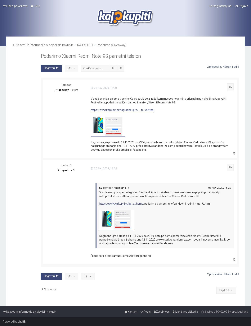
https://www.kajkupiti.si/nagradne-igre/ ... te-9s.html (122, 109)
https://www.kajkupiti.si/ (113, 203)
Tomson (66, 84)
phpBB (22, 321)
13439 (74, 89)
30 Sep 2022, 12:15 (104, 168)
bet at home (135, 203)
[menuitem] (35, 6)
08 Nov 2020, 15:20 (104, 87)
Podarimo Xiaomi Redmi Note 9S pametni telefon (91, 56)
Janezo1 (66, 165)
